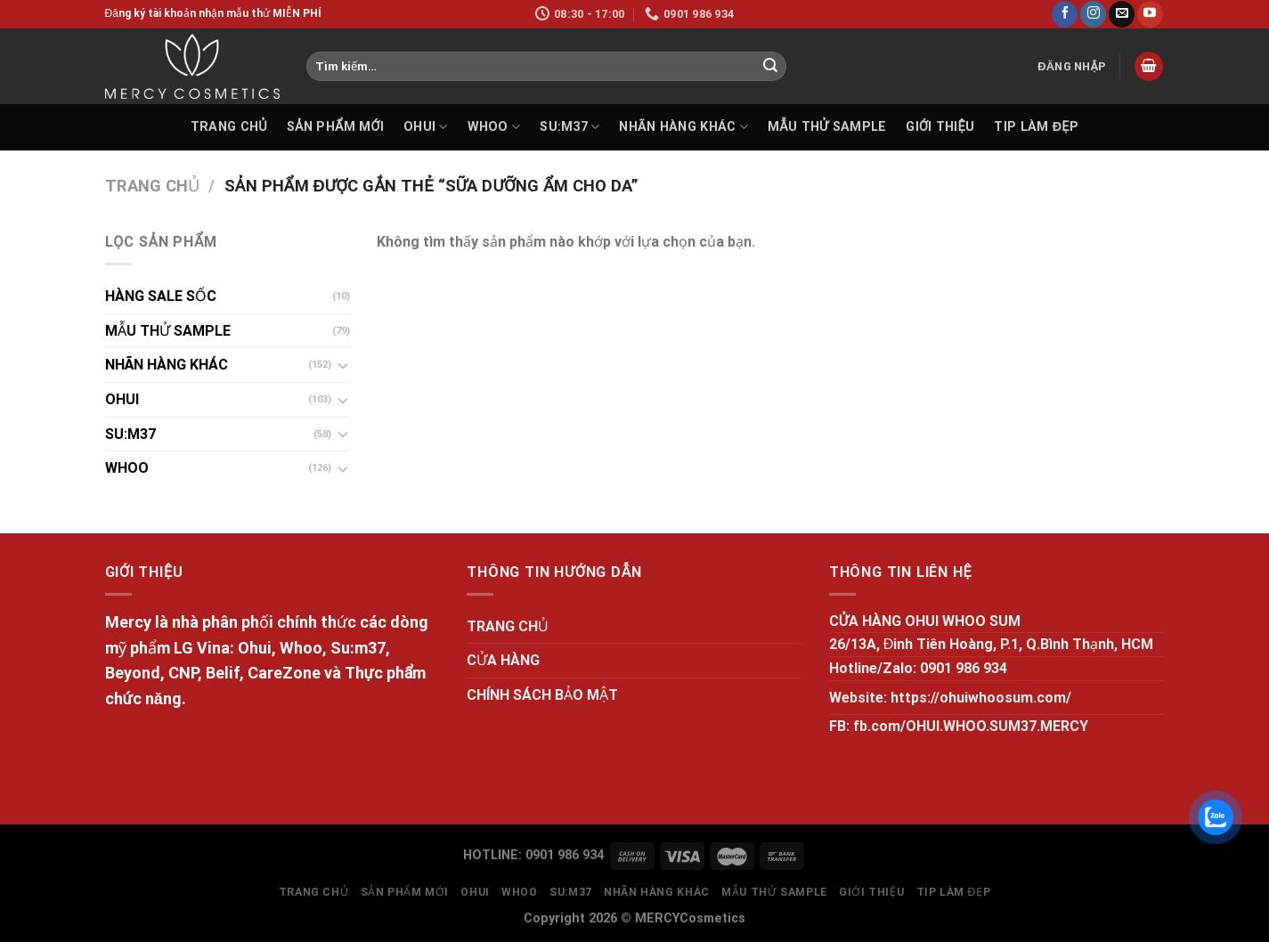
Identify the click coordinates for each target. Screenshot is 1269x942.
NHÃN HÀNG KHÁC (683, 126)
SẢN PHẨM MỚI (335, 126)
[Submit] (770, 67)
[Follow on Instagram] (1093, 14)
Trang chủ (152, 185)
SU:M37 (569, 126)
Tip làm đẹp (1036, 126)
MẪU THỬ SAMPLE (827, 126)
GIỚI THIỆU (940, 126)
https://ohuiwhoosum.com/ (981, 697)
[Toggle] (343, 365)
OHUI (425, 126)
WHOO (494, 126)
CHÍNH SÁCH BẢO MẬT (542, 694)
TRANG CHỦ (229, 126)
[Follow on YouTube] (1150, 14)
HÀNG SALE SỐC (160, 296)
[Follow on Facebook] (1065, 14)
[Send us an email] (1122, 14)
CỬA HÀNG (503, 660)
